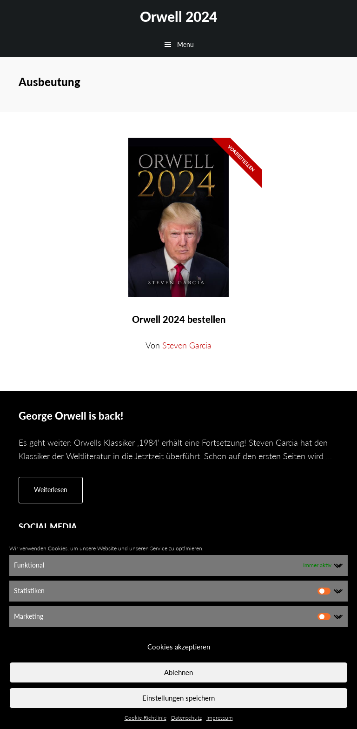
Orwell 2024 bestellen (178, 319)
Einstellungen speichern (178, 698)
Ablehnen (178, 672)
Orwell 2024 (178, 16)
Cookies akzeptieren (178, 646)
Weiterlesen (58, 493)
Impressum (219, 717)
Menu (185, 44)
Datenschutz (186, 717)
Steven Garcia (187, 345)
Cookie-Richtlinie (145, 717)
